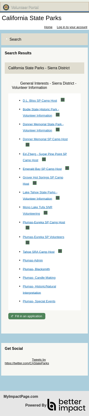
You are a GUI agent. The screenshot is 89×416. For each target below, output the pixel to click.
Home (48, 27)
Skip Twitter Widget (18, 359)
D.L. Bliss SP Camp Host (40, 100)
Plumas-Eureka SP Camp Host (44, 222)
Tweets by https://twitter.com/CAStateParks (27, 361)
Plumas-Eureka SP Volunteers (43, 237)
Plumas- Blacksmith (36, 269)
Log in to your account (72, 27)
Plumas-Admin (33, 260)
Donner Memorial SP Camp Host (45, 139)
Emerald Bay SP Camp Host (42, 168)
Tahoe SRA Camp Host (39, 251)
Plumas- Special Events (39, 301)
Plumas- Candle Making (39, 277)
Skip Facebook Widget (20, 366)
